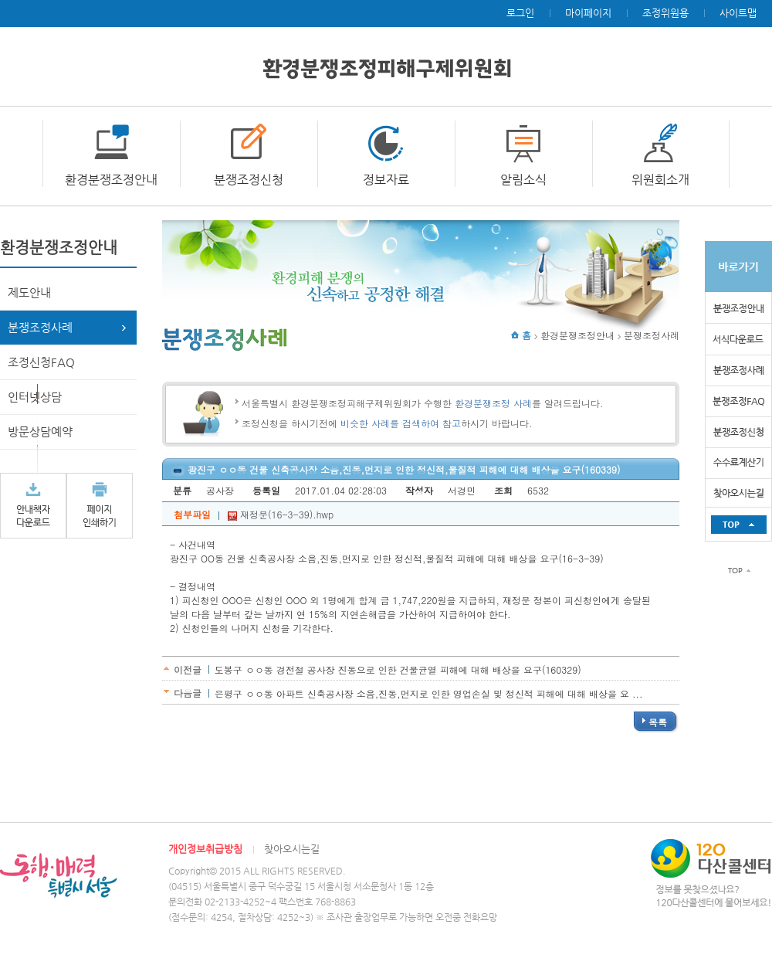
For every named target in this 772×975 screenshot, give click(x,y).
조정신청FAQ (41, 362)
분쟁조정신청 (248, 179)
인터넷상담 (35, 396)
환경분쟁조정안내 (111, 179)
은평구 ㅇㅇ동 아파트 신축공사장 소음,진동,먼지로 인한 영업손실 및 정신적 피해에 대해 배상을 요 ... (429, 693)
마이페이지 (588, 13)
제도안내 (29, 292)
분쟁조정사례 (40, 327)
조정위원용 (665, 13)
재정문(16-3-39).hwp (281, 514)
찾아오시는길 (292, 848)
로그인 (520, 13)
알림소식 (523, 179)
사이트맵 (738, 13)
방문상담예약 (40, 431)
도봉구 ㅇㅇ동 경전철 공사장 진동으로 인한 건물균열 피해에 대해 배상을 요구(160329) (398, 669)
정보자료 (386, 179)
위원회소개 (660, 179)
